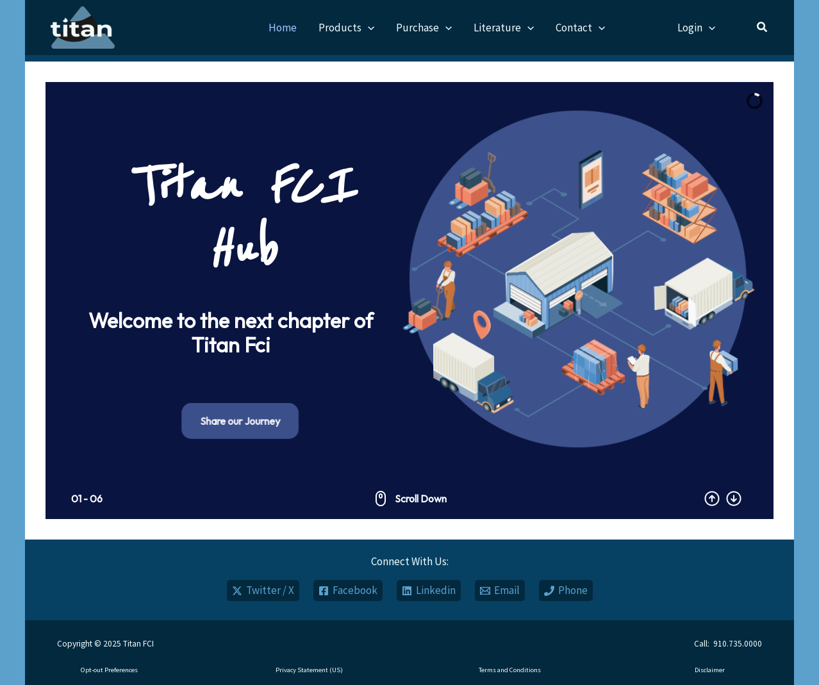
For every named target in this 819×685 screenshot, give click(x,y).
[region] (410, 300)
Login (696, 28)
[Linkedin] (428, 590)
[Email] (500, 590)
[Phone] (566, 590)
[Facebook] (348, 590)
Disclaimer (710, 670)
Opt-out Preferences (109, 670)
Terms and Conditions (510, 670)
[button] (762, 28)
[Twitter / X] (263, 590)
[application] (367, 28)
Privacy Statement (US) (309, 670)
